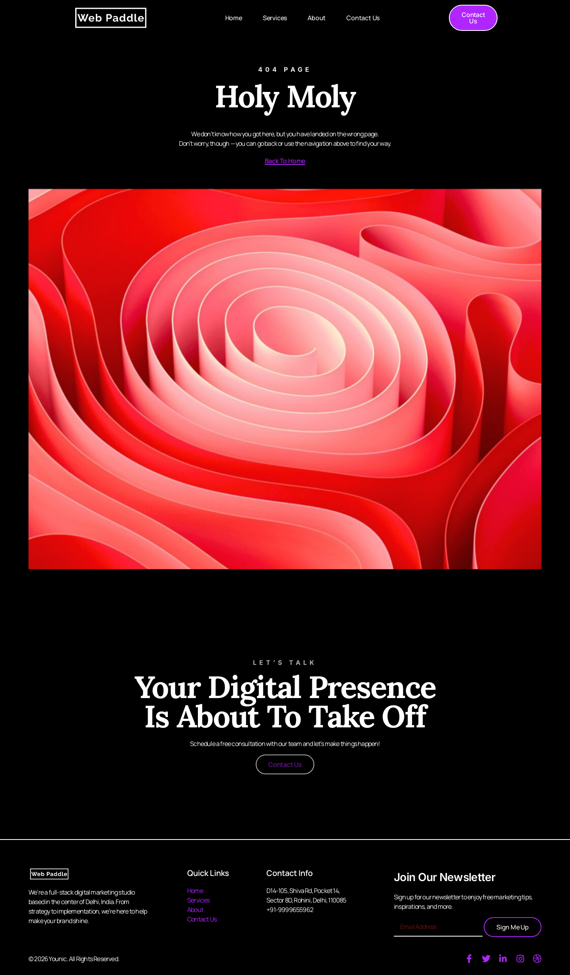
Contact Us (363, 17)
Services (275, 17)
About (317, 17)
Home (233, 17)
